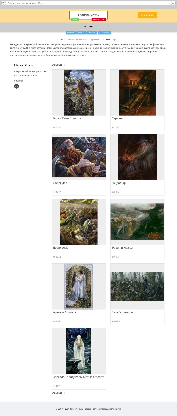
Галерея (70, 33)
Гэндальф (119, 183)
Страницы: (57, 64)
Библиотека (105, 33)
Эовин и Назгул (122, 247)
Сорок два (60, 183)
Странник (118, 118)
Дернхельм (60, 247)
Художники (94, 39)
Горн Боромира (122, 312)
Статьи (81, 33)
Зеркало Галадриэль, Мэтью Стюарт (78, 377)
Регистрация (98, 20)
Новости (92, 33)
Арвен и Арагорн (64, 312)
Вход (75, 20)
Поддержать (147, 15)
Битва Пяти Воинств (67, 118)
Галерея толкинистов (76, 39)
